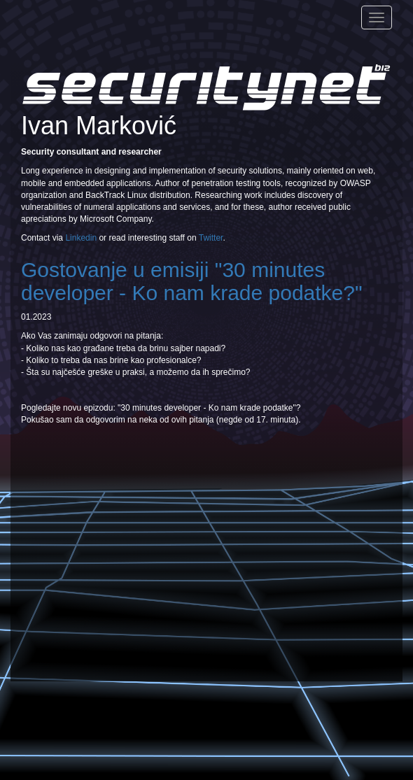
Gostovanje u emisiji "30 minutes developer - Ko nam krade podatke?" (192, 281)
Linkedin (81, 238)
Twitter (211, 238)
